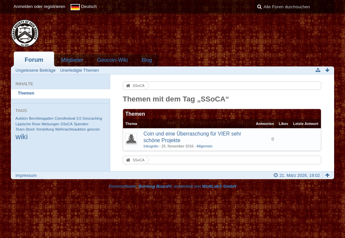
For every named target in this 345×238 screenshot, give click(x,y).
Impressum (26, 175)
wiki (22, 137)
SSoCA (67, 124)
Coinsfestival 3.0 (67, 118)
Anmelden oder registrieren (39, 6)
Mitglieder (72, 60)
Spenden (81, 124)
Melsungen (50, 124)
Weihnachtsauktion (70, 129)
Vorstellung (45, 129)
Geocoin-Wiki (112, 60)
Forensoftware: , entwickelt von (172, 186)
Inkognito (150, 146)
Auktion (22, 118)
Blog (146, 60)
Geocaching (92, 118)
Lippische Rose (28, 124)
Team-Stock (25, 129)
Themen (26, 93)
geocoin (93, 129)
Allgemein (205, 146)
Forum (34, 60)
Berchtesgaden (41, 118)
